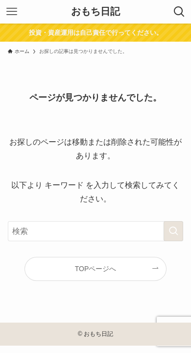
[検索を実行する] (173, 231)
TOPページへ (96, 269)
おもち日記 (95, 12)
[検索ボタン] (179, 12)
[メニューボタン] (12, 12)
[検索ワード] (96, 231)
